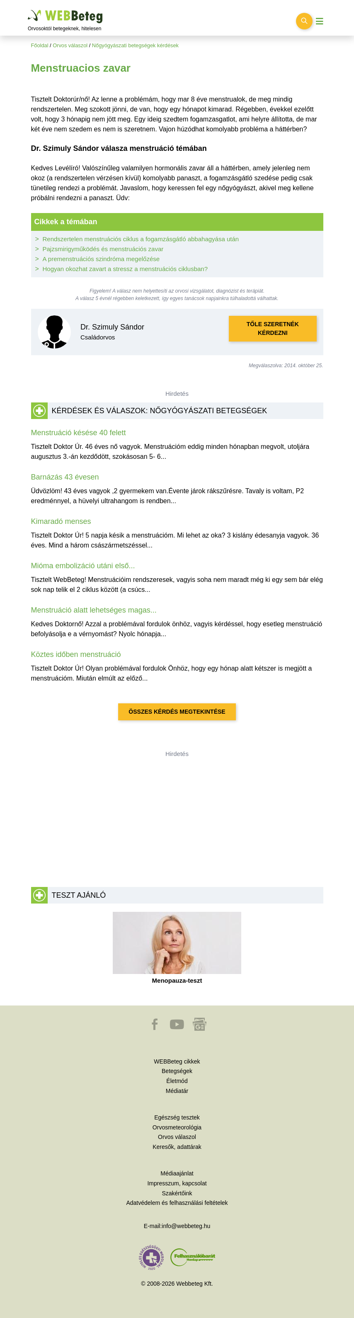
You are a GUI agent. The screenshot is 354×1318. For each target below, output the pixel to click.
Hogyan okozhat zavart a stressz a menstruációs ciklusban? (125, 268)
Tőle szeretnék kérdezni (273, 328)
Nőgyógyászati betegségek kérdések (135, 45)
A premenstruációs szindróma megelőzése (101, 258)
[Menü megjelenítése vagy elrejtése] (320, 21)
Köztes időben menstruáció (76, 654)
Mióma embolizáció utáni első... (83, 566)
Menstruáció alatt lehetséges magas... (94, 610)
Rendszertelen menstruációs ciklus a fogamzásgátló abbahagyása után (141, 238)
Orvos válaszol (70, 45)
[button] (155, 1028)
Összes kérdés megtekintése (177, 711)
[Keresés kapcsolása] (304, 21)
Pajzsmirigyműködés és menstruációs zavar (103, 248)
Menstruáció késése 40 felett (78, 433)
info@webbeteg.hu (186, 1226)
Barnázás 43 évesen (65, 477)
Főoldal (39, 45)
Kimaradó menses (61, 521)
